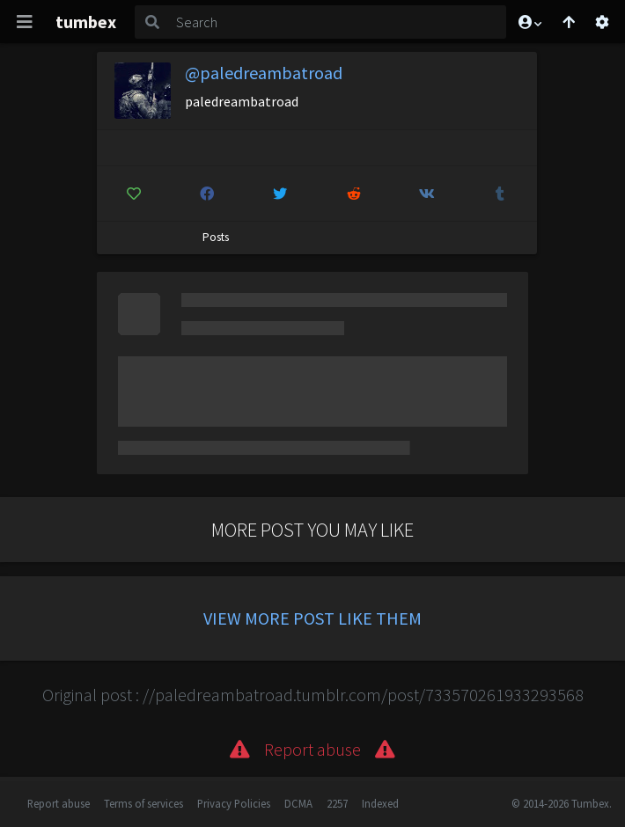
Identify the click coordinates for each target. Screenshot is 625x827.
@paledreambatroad (263, 73)
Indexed (380, 803)
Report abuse (58, 803)
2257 (337, 803)
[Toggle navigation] (24, 22)
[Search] (338, 22)
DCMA (298, 803)
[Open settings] (602, 22)
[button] (529, 22)
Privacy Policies (233, 803)
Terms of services (143, 803)
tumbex (85, 22)
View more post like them (312, 618)
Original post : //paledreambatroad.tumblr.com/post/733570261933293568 (313, 695)
